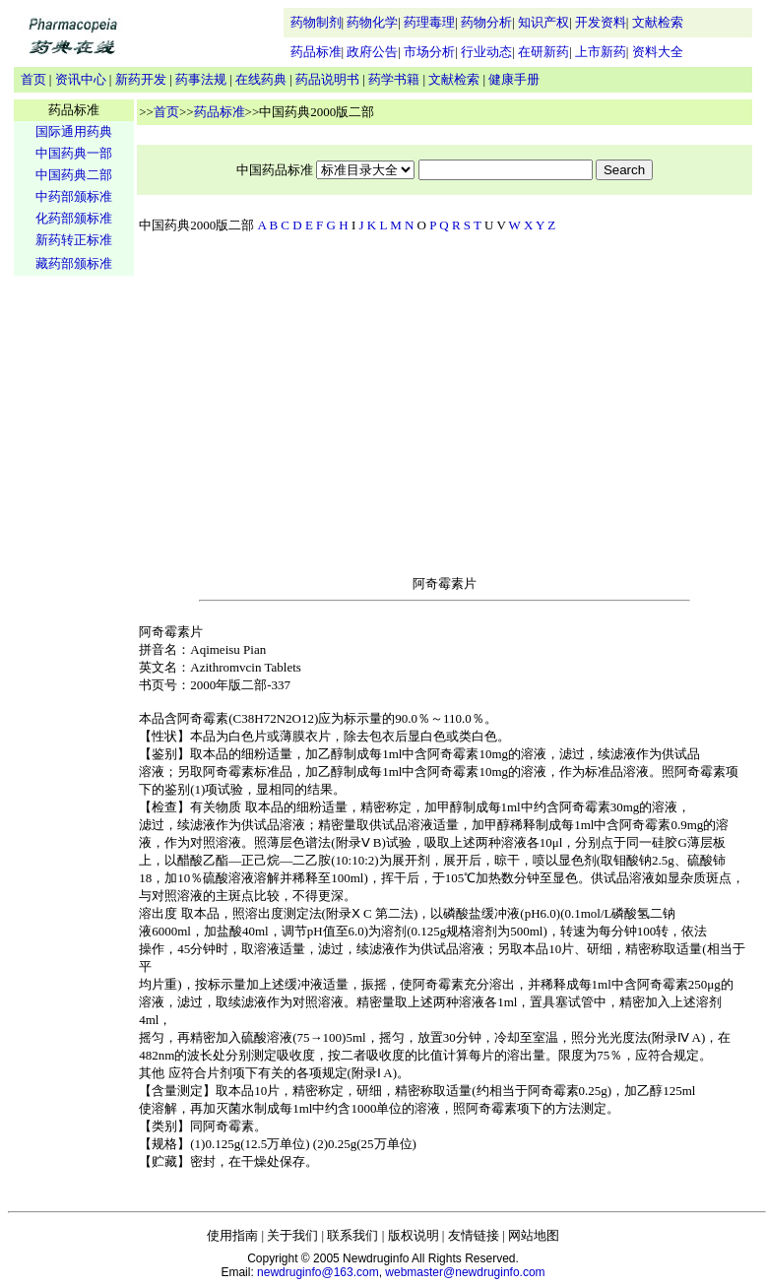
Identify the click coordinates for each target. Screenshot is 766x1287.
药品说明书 (327, 79)
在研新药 (543, 51)
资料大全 (657, 51)
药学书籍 (393, 79)
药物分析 (486, 22)
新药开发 (140, 79)
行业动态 (486, 51)
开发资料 (600, 22)
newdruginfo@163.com (318, 1272)
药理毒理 (429, 22)
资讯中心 (80, 79)
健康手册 (514, 79)
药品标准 (316, 51)
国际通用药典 (73, 131)
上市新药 (600, 51)
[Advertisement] (74, 586)
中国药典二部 (73, 174)
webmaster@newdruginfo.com (464, 1272)
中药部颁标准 (73, 196)
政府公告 (372, 51)
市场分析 (429, 51)
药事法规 (200, 79)
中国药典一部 (73, 153)
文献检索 (657, 22)
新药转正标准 (73, 239)
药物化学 (372, 22)
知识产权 (543, 22)
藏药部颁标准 (73, 263)
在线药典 (261, 79)
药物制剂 (316, 22)
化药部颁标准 (73, 218)
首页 (33, 79)
